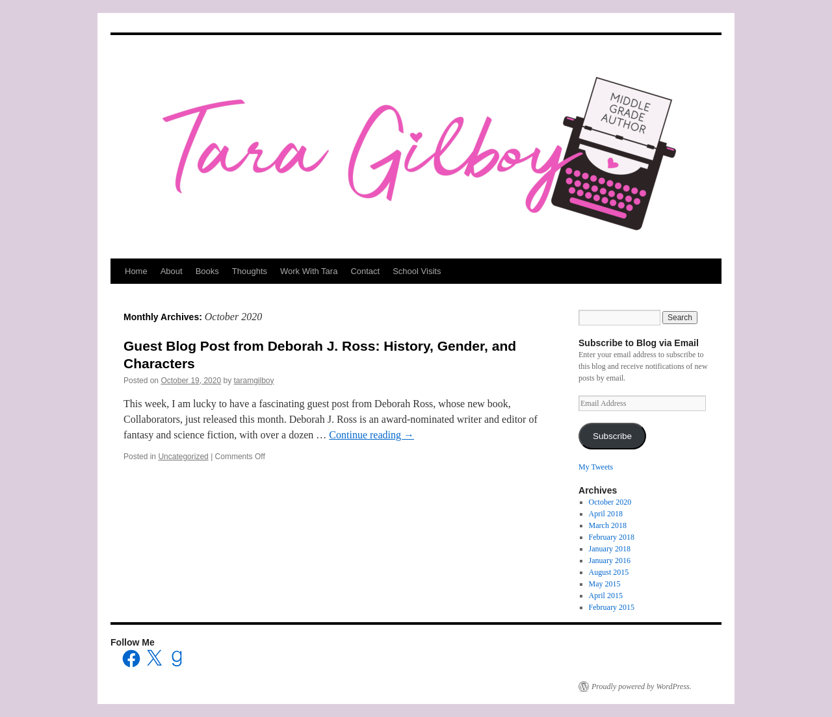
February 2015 (611, 607)
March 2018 (608, 525)
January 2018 (609, 548)
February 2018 (611, 537)
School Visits (417, 271)
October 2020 (610, 502)
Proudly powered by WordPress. (642, 686)
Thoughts (249, 271)
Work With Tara (308, 271)
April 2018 (606, 513)
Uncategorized (183, 456)
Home (136, 271)
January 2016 (609, 560)
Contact (365, 271)
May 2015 (605, 583)
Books (207, 271)
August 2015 (609, 572)
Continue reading (371, 434)
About (172, 271)
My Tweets (595, 467)
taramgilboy (254, 380)
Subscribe (612, 436)
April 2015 (606, 595)
